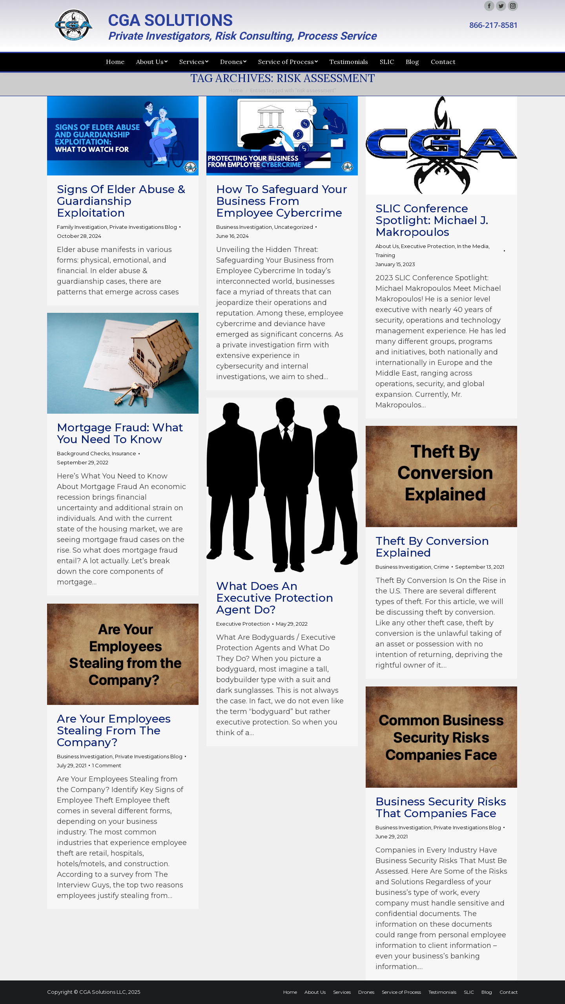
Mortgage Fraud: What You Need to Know (120, 433)
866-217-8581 (493, 25)
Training (385, 255)
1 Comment (106, 765)
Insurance (124, 453)
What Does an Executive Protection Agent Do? (274, 597)
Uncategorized (293, 227)
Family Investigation (82, 227)
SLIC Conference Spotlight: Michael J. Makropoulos (431, 220)
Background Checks (83, 453)
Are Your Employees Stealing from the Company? (114, 730)
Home (235, 90)
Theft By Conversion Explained (432, 547)
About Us (387, 246)
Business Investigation (244, 227)
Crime (441, 567)
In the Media (472, 246)
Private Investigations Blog (143, 227)
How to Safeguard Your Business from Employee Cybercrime (281, 201)
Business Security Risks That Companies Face (440, 807)
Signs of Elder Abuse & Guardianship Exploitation (121, 201)
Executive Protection (428, 246)
